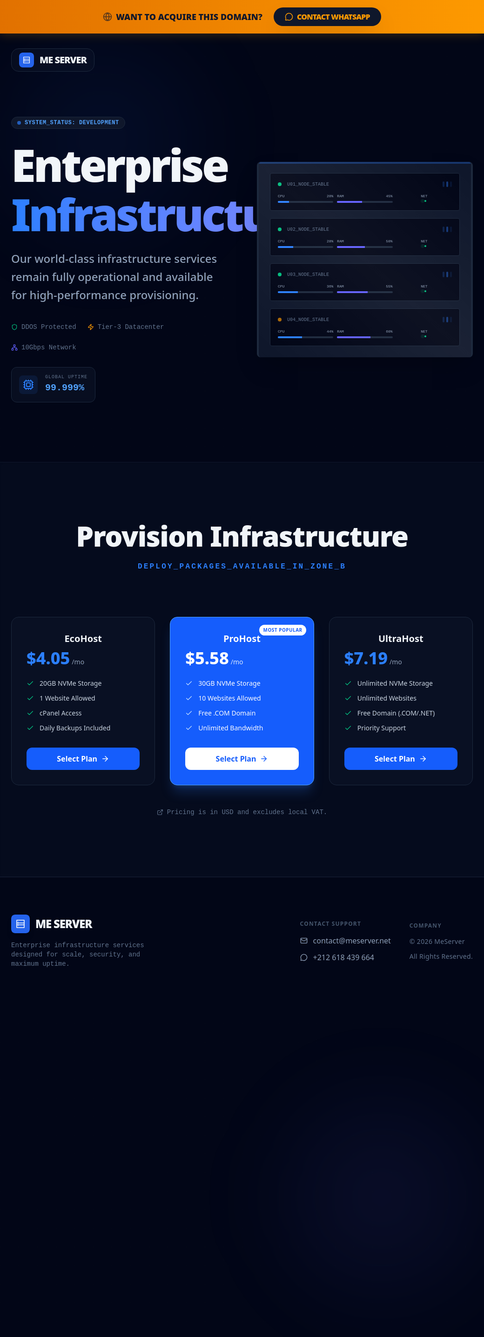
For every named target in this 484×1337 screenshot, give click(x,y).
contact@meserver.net (345, 941)
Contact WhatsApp (327, 17)
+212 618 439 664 (337, 957)
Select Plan (83, 759)
